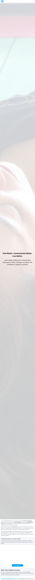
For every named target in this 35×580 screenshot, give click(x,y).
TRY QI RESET (17, 565)
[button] (33, 1)
